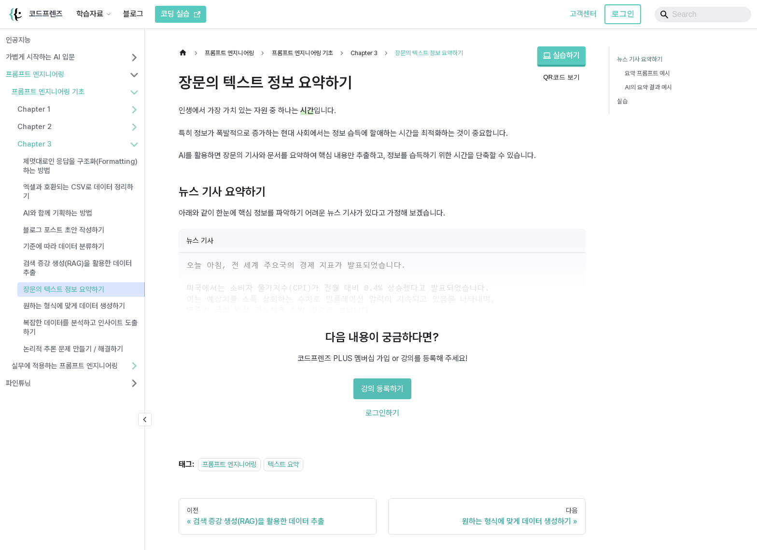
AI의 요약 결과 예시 (648, 87)
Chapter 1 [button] (33, 109)
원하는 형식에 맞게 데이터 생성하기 (74, 306)
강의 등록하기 (382, 388)
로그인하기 (382, 413)
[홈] (185, 53)
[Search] (703, 14)
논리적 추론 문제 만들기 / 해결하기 (73, 349)
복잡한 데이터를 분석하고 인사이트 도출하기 (80, 327)
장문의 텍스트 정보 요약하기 (63, 289)
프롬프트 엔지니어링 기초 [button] (48, 91)
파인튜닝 (18, 383)
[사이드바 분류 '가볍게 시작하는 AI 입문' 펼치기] (134, 57)
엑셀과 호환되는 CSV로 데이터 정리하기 (78, 192)
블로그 (133, 13)
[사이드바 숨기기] (145, 419)
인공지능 (18, 40)
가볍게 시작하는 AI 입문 (40, 57)
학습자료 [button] (89, 13)
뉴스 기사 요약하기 (639, 59)
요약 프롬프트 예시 (647, 73)
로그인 (622, 14)
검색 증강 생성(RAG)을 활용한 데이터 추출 (77, 268)
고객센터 (583, 13)
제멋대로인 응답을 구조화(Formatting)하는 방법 (80, 166)
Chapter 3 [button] (34, 144)
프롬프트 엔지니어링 (35, 74)
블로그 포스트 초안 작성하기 (63, 230)
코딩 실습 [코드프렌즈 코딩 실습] (180, 13)
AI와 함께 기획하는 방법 (57, 213)
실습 (622, 101)
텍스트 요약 (283, 464)
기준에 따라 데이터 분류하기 (63, 246)
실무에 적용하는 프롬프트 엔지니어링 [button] (65, 366)
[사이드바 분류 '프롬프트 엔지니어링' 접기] (134, 75)
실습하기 (561, 55)
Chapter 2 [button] (34, 126)
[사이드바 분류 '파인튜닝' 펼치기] (134, 383)
